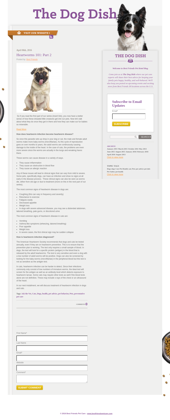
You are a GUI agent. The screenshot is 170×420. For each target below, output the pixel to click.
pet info (147, 169)
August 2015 (120, 152)
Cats (34, 293)
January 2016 (131, 152)
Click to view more (115, 157)
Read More (21, 129)
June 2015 (111, 152)
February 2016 (142, 152)
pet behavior (63, 293)
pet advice (52, 293)
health (44, 293)
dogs (113, 169)
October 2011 (133, 149)
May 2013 (143, 149)
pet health (119, 172)
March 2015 (123, 149)
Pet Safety (111, 172)
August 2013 (121, 154)
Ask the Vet (26, 293)
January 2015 (112, 149)
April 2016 (111, 154)
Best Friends (32, 59)
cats (129, 169)
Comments (80, 304)
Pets (71, 293)
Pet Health (124, 169)
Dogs (39, 293)
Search (145, 137)
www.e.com (99, 414)
